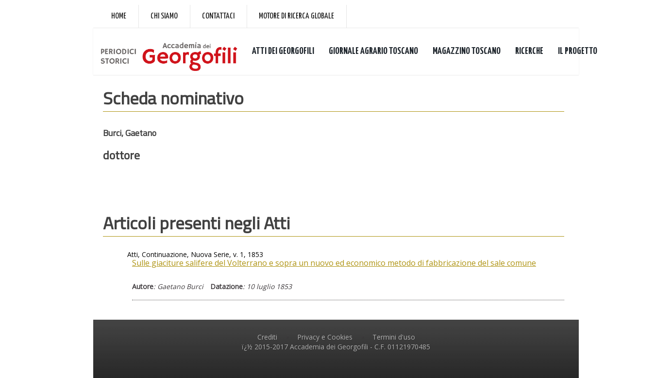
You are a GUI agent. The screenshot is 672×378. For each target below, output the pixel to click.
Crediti (267, 337)
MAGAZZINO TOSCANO (467, 51)
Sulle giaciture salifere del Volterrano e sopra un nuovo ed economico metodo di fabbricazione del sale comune (334, 263)
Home (118, 16)
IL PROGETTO (577, 51)
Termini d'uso (393, 337)
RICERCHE (529, 51)
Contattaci (218, 16)
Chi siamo (164, 16)
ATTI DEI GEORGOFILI (283, 51)
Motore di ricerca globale (296, 16)
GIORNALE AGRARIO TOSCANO (373, 51)
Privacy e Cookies (325, 337)
